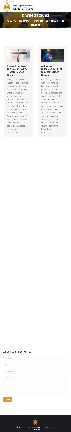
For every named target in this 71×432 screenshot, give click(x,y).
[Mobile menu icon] (65, 5)
